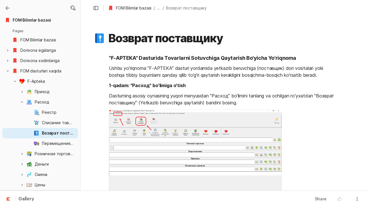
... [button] (159, 7)
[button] (73, 8)
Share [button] (321, 198)
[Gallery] (7, 8)
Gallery (26, 199)
